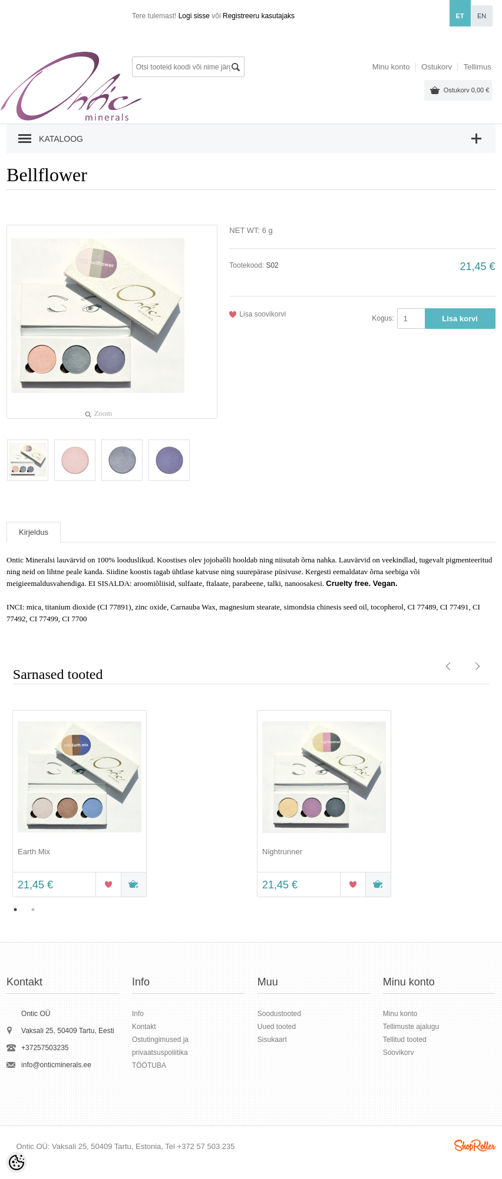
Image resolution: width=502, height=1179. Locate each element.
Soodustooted (279, 1014)
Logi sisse (194, 16)
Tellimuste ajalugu (411, 1027)
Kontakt (144, 1027)
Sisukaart (272, 1039)
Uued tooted (276, 1027)
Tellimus (477, 66)
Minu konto (391, 66)
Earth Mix (34, 851)
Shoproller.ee (475, 1145)
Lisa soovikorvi (262, 314)
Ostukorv (467, 90)
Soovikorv (398, 1052)
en (481, 15)
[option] (128, 805)
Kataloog (61, 139)
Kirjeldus (33, 532)
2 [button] (33, 909)
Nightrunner (282, 851)
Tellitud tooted (405, 1039)
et (460, 15)
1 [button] (15, 909)
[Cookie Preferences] (16, 1162)
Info (138, 1014)
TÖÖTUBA (149, 1065)
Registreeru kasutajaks (259, 16)
